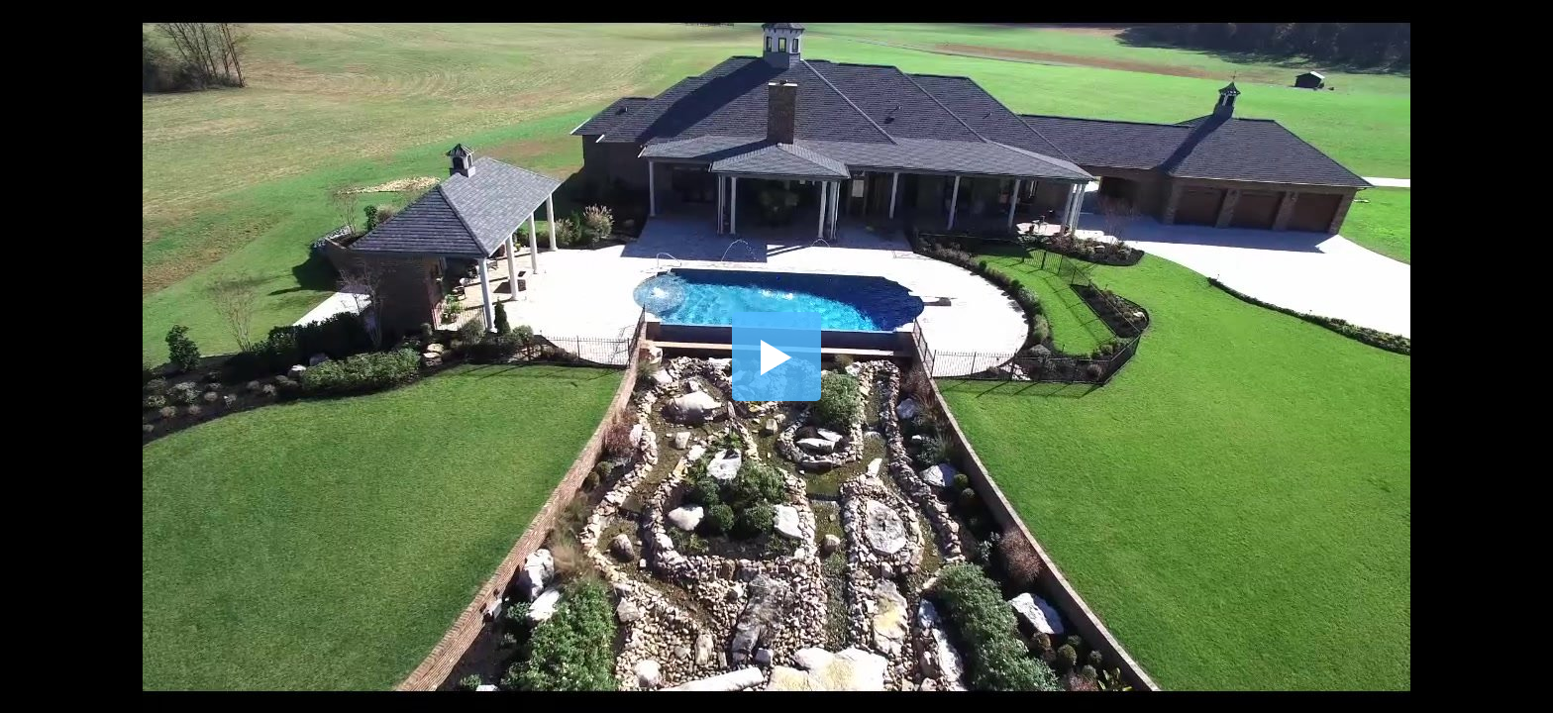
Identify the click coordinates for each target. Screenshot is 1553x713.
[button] (776, 356)
